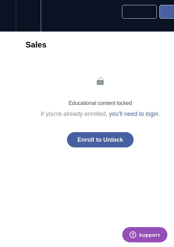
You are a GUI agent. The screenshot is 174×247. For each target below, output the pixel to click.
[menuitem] (28, 16)
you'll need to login (133, 114)
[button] (8, 16)
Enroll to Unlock (100, 139)
